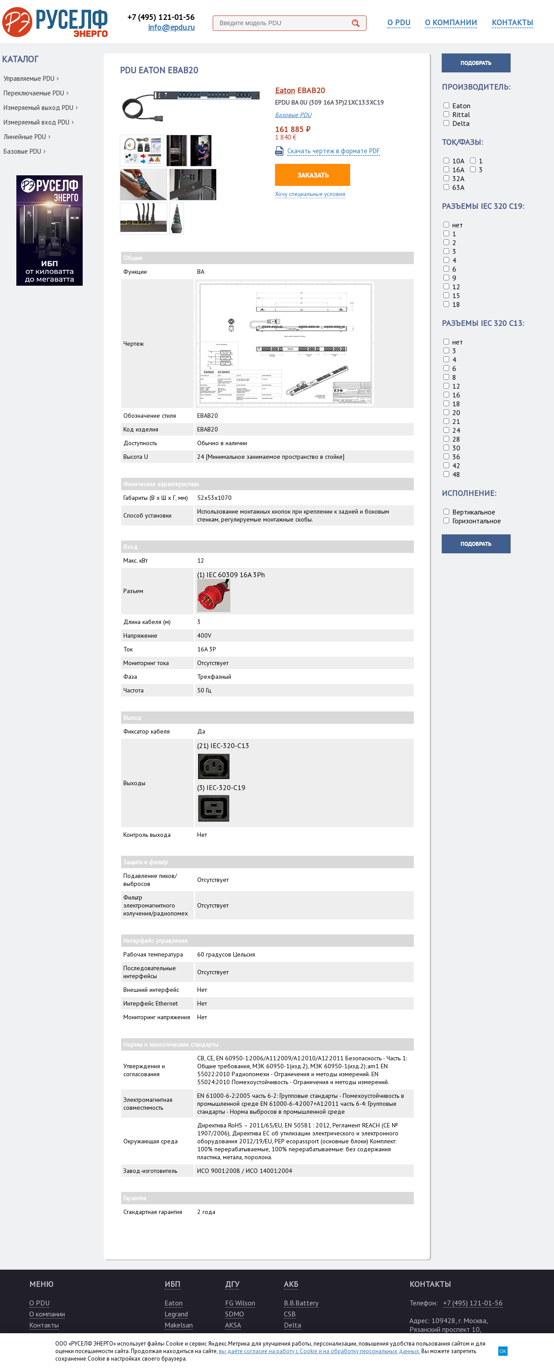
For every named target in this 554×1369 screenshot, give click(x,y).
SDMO (234, 1313)
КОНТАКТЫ (512, 22)
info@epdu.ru (171, 27)
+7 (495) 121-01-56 (161, 17)
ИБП (172, 1284)
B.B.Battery (301, 1302)
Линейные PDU (27, 136)
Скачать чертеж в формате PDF (333, 151)
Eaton (285, 90)
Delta (292, 1324)
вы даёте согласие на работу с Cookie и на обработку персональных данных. (319, 1351)
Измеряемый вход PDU (39, 122)
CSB (290, 1313)
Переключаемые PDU (36, 93)
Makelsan (178, 1324)
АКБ (291, 1284)
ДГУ (232, 1284)
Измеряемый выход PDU (41, 107)
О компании (47, 1313)
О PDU (398, 22)
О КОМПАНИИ (451, 22)
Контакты (44, 1324)
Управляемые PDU (31, 78)
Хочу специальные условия (310, 194)
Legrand (176, 1313)
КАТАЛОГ (20, 59)
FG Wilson (240, 1302)
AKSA (233, 1324)
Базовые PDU (25, 151)
